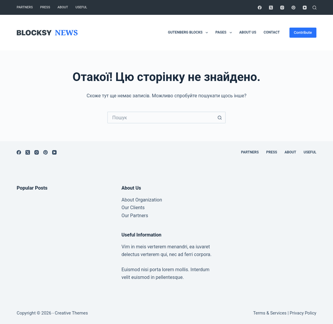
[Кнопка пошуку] (220, 117)
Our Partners (134, 215)
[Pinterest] (293, 7)
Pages (224, 32)
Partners (25, 7)
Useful (81, 7)
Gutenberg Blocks (189, 32)
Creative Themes (71, 313)
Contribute (303, 32)
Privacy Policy (303, 313)
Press (45, 7)
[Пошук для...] (160, 117)
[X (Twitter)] (271, 7)
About (62, 7)
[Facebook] (260, 7)
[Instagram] (282, 7)
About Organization (141, 200)
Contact (272, 32)
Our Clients (133, 207)
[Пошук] (314, 7)
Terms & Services (269, 313)
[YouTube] (305, 7)
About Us (247, 32)
